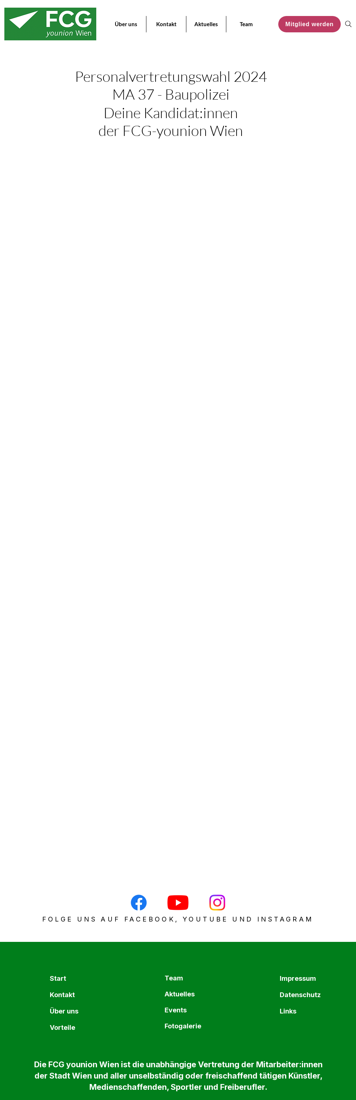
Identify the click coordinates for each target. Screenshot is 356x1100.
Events (176, 1010)
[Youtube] (178, 902)
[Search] (348, 24)
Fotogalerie (182, 1026)
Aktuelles (180, 994)
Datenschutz (297, 995)
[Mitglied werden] (309, 24)
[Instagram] (217, 902)
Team (174, 978)
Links (288, 1011)
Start (58, 978)
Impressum (297, 978)
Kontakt (62, 995)
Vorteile (62, 1027)
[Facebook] (138, 902)
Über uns (64, 1011)
